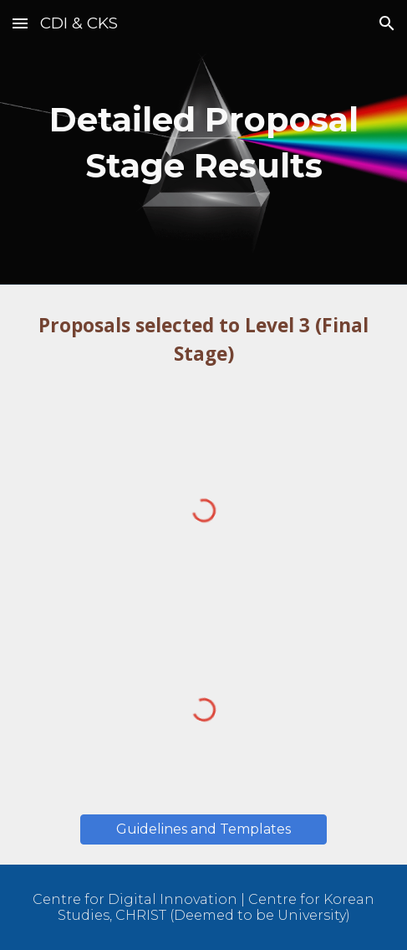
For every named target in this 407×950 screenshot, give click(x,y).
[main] (203, 142)
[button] (20, 23)
